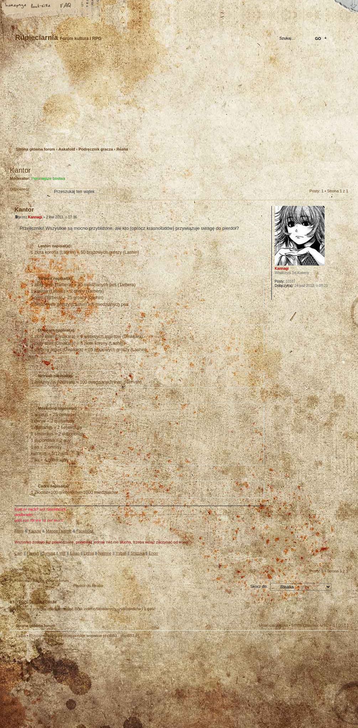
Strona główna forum (178, 98)
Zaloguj (59, 133)
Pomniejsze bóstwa (48, 178)
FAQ (65, 6)
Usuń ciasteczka (273, 625)
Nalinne (104, 553)
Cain (19, 553)
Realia (122, 149)
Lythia (89, 553)
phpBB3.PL (130, 635)
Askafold (66, 149)
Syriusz (48, 553)
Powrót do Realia (88, 585)
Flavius (33, 553)
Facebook (84, 531)
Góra (343, 559)
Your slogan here (122, 684)
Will (62, 553)
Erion (153, 553)
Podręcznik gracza (96, 149)
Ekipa (21, 635)
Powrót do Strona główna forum (41, 580)
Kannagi (35, 217)
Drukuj (343, 161)
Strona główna (16, 6)
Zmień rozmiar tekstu (40, 6)
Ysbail (121, 553)
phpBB (90, 683)
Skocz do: (258, 586)
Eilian (74, 553)
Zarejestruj (36, 133)
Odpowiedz (27, 191)
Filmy (19, 531)
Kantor (20, 170)
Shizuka (137, 553)
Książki (34, 531)
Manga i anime (59, 531)
